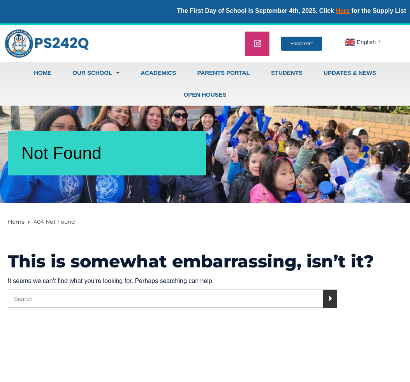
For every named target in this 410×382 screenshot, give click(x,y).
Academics (158, 72)
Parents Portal (223, 72)
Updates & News (350, 72)
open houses (204, 94)
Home (42, 72)
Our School (96, 73)
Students (287, 72)
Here (343, 10)
